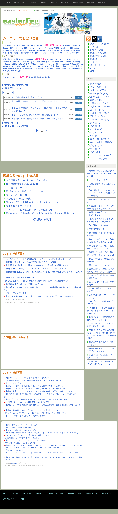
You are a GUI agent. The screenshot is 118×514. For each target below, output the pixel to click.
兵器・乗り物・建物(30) (11, 53)
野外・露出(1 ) (56, 66)
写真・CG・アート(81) (32, 48)
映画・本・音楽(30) (73, 50)
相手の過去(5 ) (15, 62)
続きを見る (42, 219)
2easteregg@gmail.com (70, 506)
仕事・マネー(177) (16, 48)
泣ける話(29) (26, 53)
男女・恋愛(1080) (23, 45)
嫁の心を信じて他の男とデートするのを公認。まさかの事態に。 (39, 213)
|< (4, 92)
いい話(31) (61, 50)
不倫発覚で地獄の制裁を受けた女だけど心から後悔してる (36, 119)
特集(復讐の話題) (98, 56)
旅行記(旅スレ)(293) (70, 45)
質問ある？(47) (74, 48)
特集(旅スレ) (102, 2)
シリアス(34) (51, 50)
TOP (8, 2)
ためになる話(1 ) (15, 66)
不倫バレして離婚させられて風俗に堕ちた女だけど (34, 115)
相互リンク (95, 71)
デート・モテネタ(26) (57, 53)
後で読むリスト (97, 65)
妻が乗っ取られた (15, 195)
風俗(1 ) (18, 68)
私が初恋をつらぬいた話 (18, 198)
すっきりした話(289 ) (42, 66)
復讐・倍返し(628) (99, 93)
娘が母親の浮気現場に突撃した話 (26, 97)
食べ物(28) (36, 53)
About (16, 494)
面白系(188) (96, 100)
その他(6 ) (65, 64)
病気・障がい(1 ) (43, 62)
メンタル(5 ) (48, 68)
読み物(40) (31, 50)
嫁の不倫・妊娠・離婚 (98, 225)
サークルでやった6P (98, 180)
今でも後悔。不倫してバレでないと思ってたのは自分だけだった (39, 101)
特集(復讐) (90, 2)
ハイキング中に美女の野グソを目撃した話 (28, 209)
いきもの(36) (40, 50)
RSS (111, 2)
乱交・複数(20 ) (74, 68)
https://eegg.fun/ (59, 506)
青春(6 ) (11, 68)
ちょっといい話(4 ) (53, 64)
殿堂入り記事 (96, 50)
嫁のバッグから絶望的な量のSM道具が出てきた (30, 202)
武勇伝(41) (22, 50)
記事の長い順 (34, 77)
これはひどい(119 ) (28, 62)
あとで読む (78, 97)
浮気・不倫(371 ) (32, 64)
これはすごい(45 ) (60, 68)
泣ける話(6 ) (28, 59)
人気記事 (44, 2)
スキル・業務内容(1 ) (57, 62)
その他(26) (44, 53)
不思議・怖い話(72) (61, 48)
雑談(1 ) (15, 64)
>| (12, 92)
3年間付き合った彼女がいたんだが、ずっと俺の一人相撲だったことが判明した (101, 193)
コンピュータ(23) (73, 53)
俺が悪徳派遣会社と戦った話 (21, 184)
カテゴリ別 (64, 2)
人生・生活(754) (36, 45)
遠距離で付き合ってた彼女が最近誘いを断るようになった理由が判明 (101, 173)
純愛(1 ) (42, 64)
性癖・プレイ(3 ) (69, 66)
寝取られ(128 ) (27, 66)
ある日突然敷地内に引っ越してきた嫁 (25, 180)
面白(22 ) (8, 64)
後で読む (33, 2)
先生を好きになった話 (17, 206)
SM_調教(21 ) (27, 68)
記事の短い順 (45, 77)
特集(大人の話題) (78, 2)
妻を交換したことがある (99, 265)
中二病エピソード (15, 187)
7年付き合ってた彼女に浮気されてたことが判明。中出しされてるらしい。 (101, 310)
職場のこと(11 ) (17, 71)
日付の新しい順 (8, 77)
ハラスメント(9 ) (70, 59)
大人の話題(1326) (9, 45)
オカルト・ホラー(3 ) (54, 59)
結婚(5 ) (22, 64)
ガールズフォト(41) (10, 50)
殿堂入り (54, 2)
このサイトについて (20, 2)
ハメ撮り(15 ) (18, 59)
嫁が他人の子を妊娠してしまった (23, 191)
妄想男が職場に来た (97, 229)
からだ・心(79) (47, 48)
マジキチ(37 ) (38, 68)
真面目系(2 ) (7, 59)
